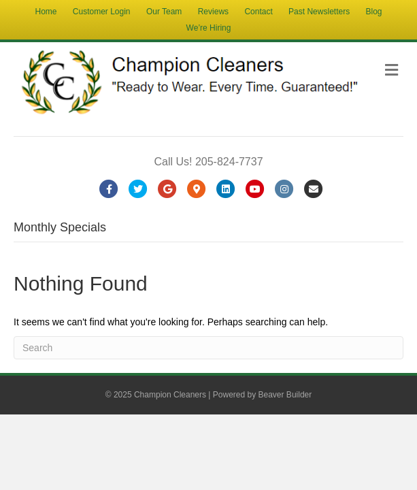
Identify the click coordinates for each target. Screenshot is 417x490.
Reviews (213, 11)
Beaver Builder (285, 394)
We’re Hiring (208, 28)
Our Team (164, 11)
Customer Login (102, 11)
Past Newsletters (319, 11)
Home (45, 11)
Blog (373, 11)
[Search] (208, 347)
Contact (258, 11)
